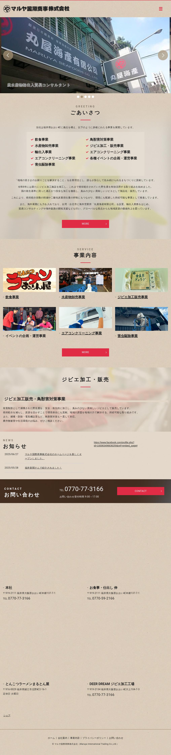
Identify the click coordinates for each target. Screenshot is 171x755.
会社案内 (62, 740)
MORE (86, 224)
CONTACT (140, 493)
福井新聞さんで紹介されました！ (43, 470)
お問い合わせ (116, 740)
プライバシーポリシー (94, 740)
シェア (6, 717)
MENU (160, 8)
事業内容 (75, 740)
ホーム (51, 740)
